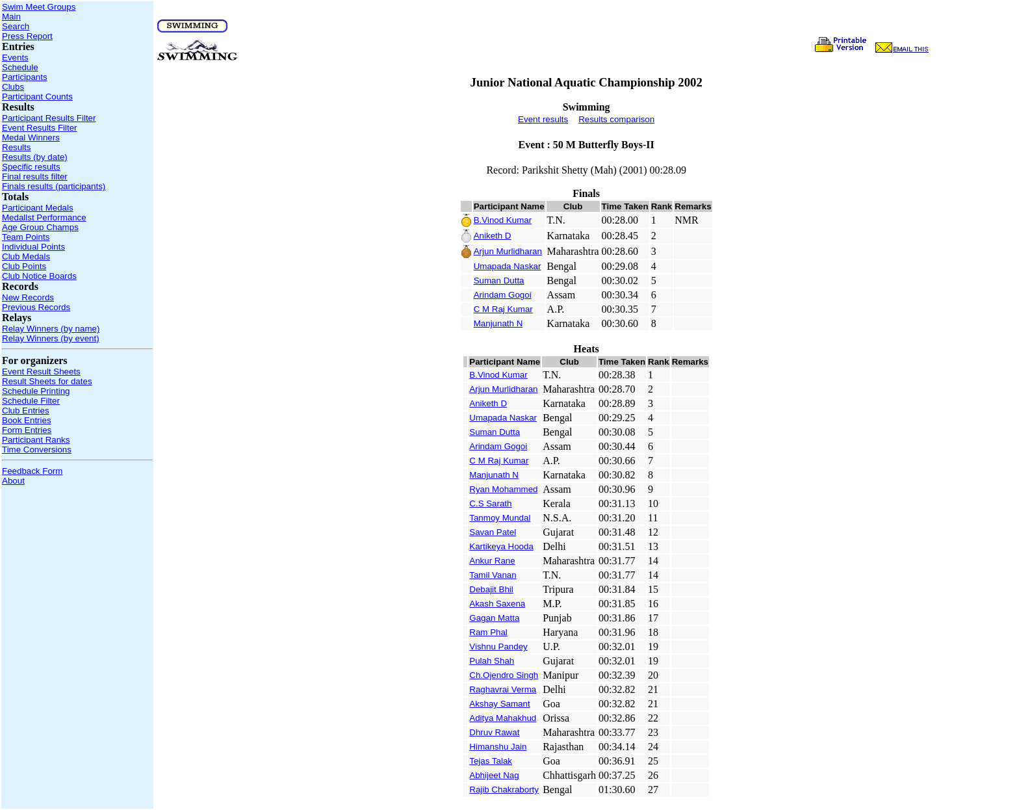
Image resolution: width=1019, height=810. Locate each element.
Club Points (24, 266)
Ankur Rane (492, 561)
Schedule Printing (36, 391)
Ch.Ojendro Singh (503, 675)
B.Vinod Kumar (503, 220)
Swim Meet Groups (38, 7)
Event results (543, 119)
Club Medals (26, 256)
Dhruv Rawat (494, 732)
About (13, 481)
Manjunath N (498, 323)
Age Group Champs (40, 227)
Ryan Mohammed (503, 489)
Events (15, 57)
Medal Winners (31, 137)
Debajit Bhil (491, 589)
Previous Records (36, 307)
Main (11, 16)
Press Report (27, 36)
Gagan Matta (494, 618)
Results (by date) (35, 157)
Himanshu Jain (497, 746)
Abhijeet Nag (494, 775)
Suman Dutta (499, 280)
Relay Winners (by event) (50, 338)
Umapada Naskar (507, 266)
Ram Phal (488, 632)
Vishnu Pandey (498, 646)
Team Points (25, 237)
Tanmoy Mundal (499, 518)
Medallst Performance (44, 217)
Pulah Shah (491, 661)
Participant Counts (37, 96)
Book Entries (26, 420)
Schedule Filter (31, 401)
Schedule (20, 67)
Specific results (31, 167)
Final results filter (35, 176)
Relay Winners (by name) (50, 328)
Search (15, 26)
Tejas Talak (490, 761)
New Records (28, 297)
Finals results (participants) (53, 186)
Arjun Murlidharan (508, 251)
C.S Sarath (490, 503)
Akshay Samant (499, 704)
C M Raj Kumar (503, 309)
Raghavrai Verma (502, 689)
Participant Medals (37, 208)
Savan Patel (492, 532)
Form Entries (26, 430)
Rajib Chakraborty (504, 789)
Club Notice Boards (39, 276)
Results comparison (616, 119)
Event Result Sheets (41, 371)
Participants (24, 77)
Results (16, 147)
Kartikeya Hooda (501, 546)
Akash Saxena (497, 603)
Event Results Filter (39, 128)
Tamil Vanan (492, 575)
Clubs (13, 87)
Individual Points (33, 247)
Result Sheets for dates (47, 381)
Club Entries (25, 410)
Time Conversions (36, 449)
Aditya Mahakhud (502, 718)
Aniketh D (492, 236)
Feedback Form (32, 471)
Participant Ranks (36, 440)
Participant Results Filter (49, 118)
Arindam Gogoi (503, 295)
